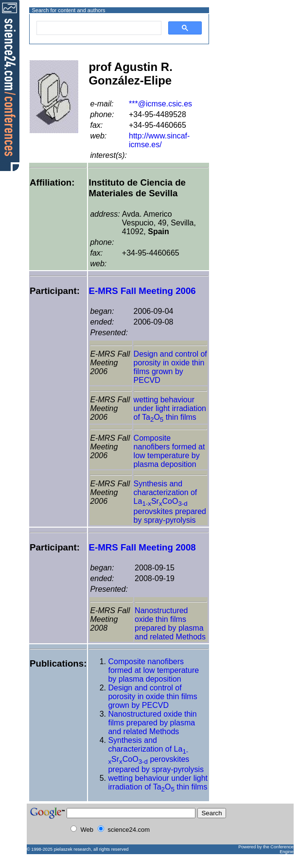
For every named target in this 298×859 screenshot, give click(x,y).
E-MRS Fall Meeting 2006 (141, 291)
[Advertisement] (244, 45)
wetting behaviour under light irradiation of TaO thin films (170, 408)
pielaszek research (72, 849)
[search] (98, 28)
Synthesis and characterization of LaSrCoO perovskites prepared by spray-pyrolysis (170, 502)
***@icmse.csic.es (160, 104)
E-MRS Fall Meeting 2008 (141, 547)
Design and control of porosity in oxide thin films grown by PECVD (170, 367)
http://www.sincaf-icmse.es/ (159, 140)
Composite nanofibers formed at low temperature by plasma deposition (169, 451)
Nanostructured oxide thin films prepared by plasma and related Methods (170, 623)
